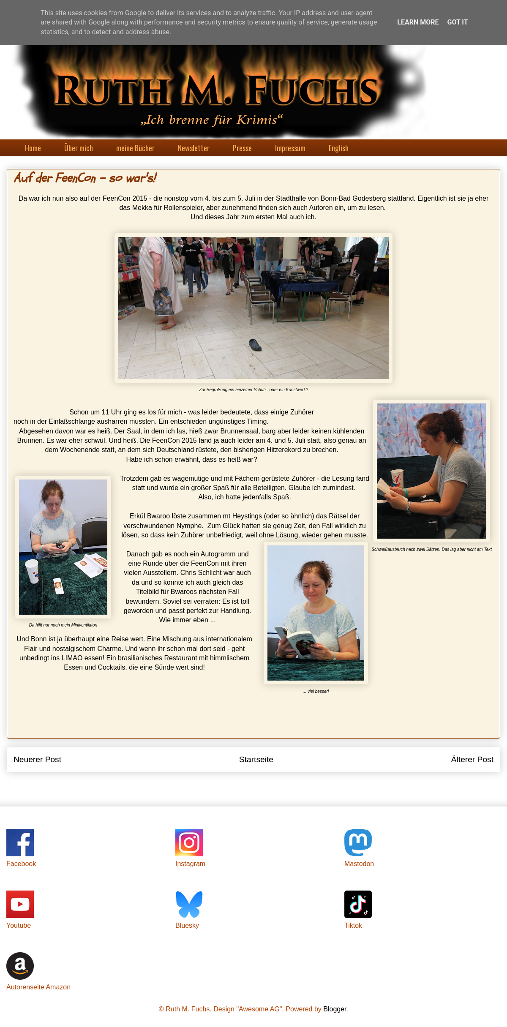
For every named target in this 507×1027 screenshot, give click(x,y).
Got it (457, 22)
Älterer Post (472, 759)
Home (33, 147)
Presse (242, 147)
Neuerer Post (37, 759)
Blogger (334, 1009)
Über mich (78, 147)
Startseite (256, 759)
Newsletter (194, 147)
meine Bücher (135, 147)
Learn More (418, 22)
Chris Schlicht (201, 572)
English (339, 147)
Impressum (290, 147)
